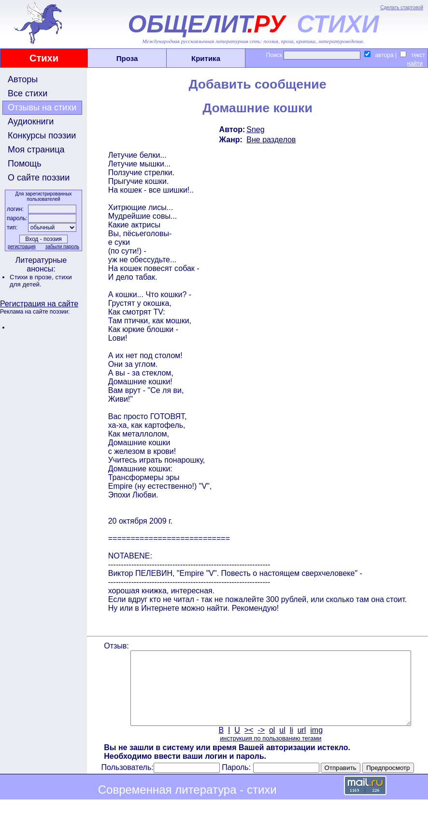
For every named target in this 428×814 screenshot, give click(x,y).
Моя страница (36, 149)
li (290, 744)
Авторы (23, 79)
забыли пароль (61, 246)
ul (282, 744)
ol (271, 744)
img (316, 744)
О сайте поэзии (39, 177)
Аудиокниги (31, 121)
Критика (205, 58)
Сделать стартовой (401, 7)
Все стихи (27, 93)
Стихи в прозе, (32, 277)
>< (248, 744)
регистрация (21, 246)
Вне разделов (270, 140)
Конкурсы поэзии (42, 135)
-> (260, 744)
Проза (127, 58)
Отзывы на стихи (42, 107)
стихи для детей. (41, 280)
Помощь (25, 163)
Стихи (43, 58)
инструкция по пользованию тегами (269, 752)
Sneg (255, 129)
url (301, 744)
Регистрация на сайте (39, 304)
